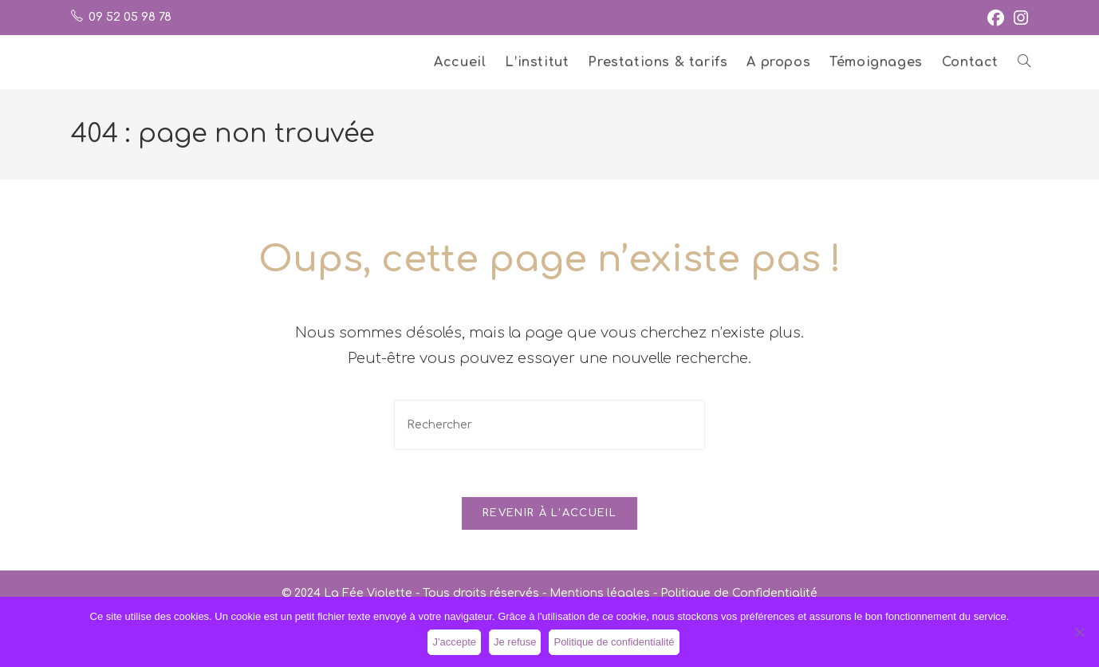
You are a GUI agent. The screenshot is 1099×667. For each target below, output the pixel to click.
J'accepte (454, 642)
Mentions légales (600, 595)
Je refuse (515, 642)
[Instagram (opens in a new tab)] (1018, 18)
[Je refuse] (1079, 632)
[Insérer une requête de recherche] (549, 425)
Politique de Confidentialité (738, 595)
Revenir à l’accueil (549, 514)
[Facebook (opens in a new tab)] (996, 18)
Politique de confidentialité (613, 642)
